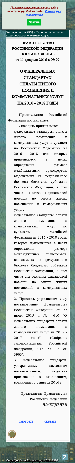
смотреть (26, 421)
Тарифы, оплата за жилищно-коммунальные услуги (35, 34)
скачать (50, 421)
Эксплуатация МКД (19, 32)
